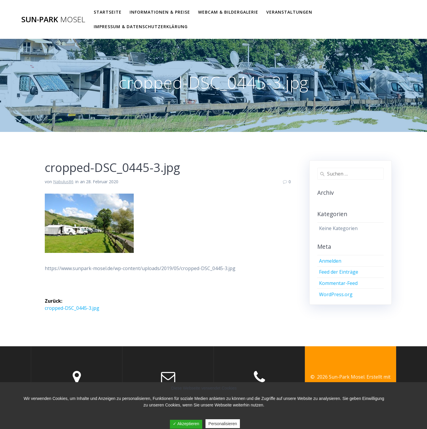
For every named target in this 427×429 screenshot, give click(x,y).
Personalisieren (222, 423)
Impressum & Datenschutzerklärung (141, 26)
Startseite (108, 12)
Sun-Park (53, 19)
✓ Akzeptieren (186, 423)
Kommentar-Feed (338, 283)
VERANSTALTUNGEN (289, 12)
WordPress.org (336, 294)
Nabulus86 (63, 181)
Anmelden (330, 261)
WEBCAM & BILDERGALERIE (228, 12)
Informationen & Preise (160, 12)
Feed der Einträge (338, 272)
